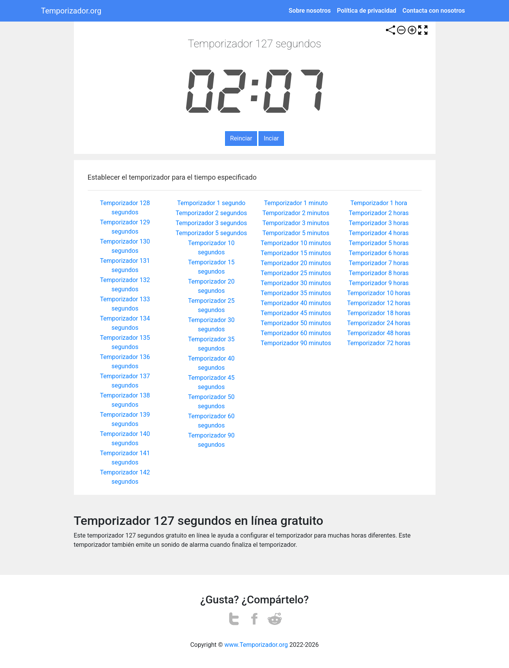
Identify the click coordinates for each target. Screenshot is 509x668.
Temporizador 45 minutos (296, 313)
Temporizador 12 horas (379, 303)
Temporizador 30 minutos (296, 283)
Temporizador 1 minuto (296, 203)
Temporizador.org (71, 10)
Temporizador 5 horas (379, 243)
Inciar (271, 138)
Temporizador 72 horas (379, 343)
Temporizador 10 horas (379, 293)
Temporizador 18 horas (379, 313)
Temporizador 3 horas (379, 223)
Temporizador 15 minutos (296, 253)
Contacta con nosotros (433, 10)
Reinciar (241, 138)
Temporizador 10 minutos (296, 243)
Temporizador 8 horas (379, 273)
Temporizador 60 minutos (296, 333)
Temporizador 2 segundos (211, 213)
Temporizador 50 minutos (296, 323)
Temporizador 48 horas (379, 333)
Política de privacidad (366, 10)
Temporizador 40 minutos (296, 303)
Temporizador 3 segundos (211, 223)
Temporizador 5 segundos (211, 233)
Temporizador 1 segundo (211, 203)
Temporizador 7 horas (379, 263)
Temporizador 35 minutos (296, 293)
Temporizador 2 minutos (295, 213)
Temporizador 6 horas (379, 253)
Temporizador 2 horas (379, 213)
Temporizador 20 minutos (296, 263)
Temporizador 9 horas (379, 283)
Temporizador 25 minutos (296, 273)
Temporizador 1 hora (378, 203)
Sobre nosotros (309, 10)
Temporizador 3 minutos (295, 223)
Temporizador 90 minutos (296, 343)
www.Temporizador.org (256, 644)
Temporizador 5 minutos (295, 233)
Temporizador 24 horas (379, 323)
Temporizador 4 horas (379, 233)
